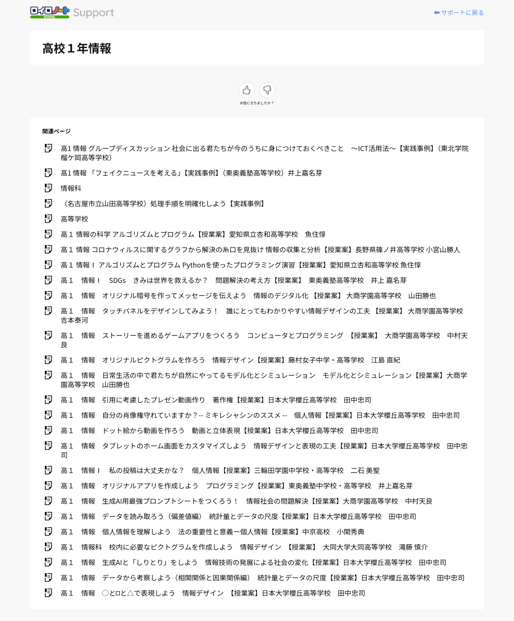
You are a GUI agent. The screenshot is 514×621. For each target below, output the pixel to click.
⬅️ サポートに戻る (458, 12)
